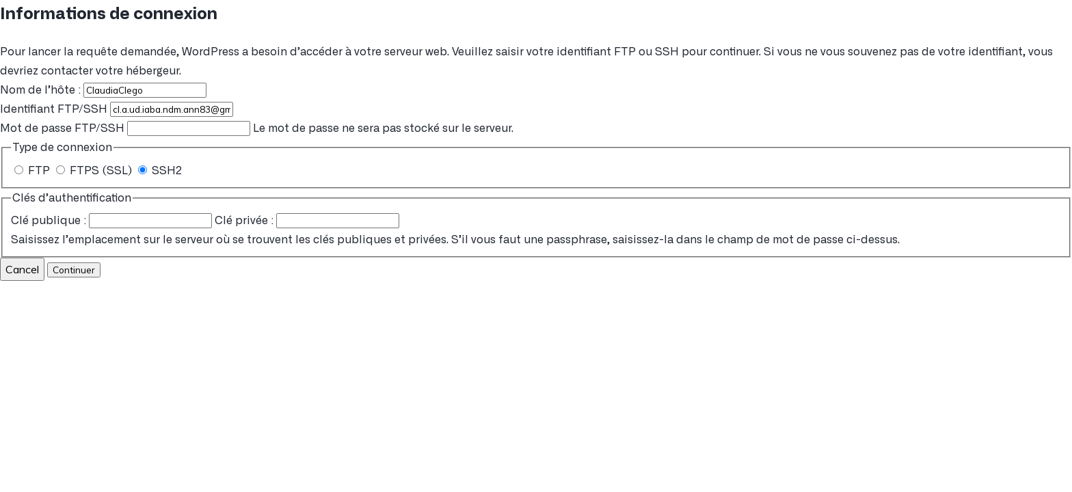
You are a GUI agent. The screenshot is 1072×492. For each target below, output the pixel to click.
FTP (33, 170)
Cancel (22, 269)
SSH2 (160, 170)
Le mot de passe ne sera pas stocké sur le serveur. (256, 128)
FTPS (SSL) (95, 170)
